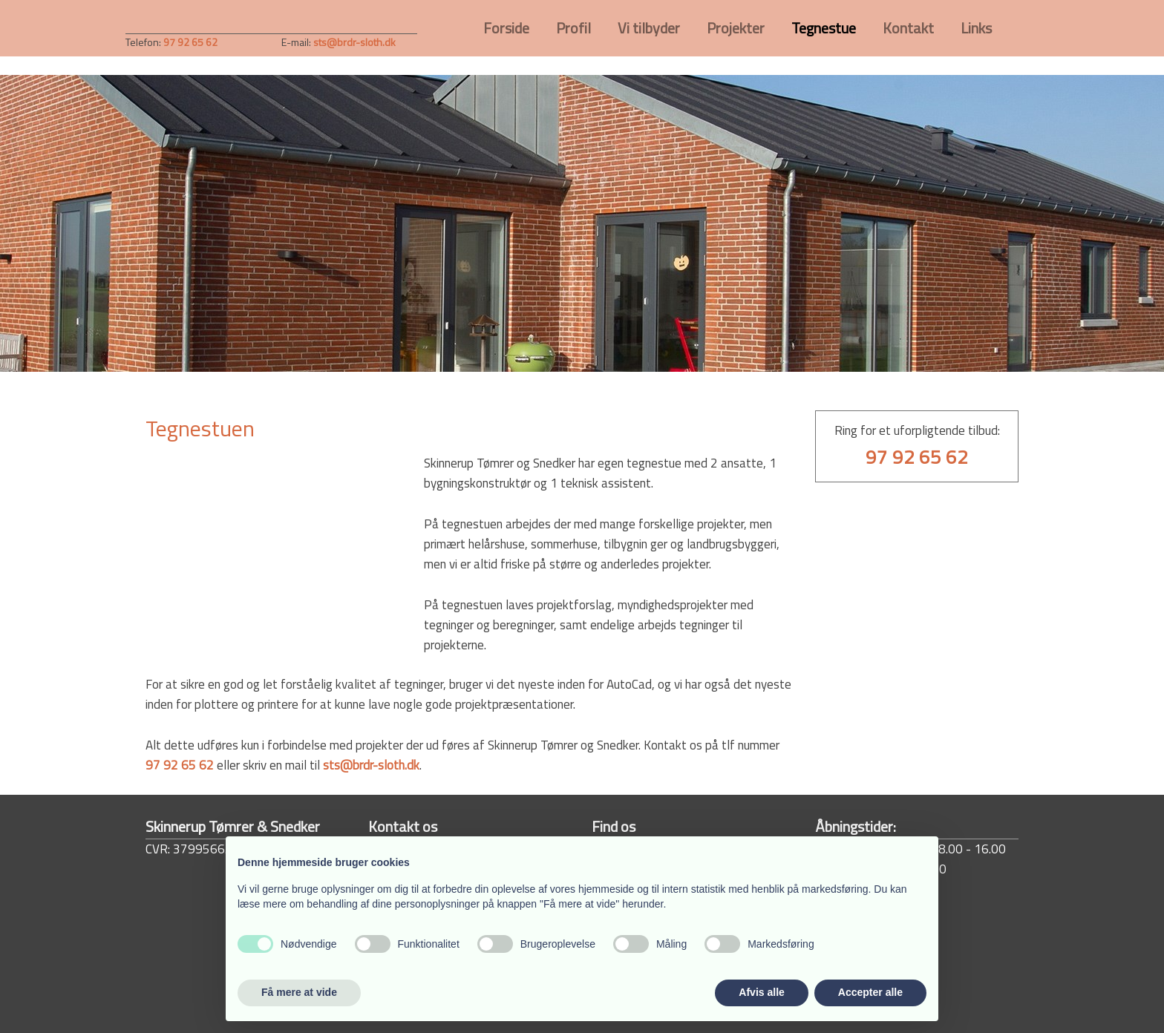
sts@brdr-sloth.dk (354, 42)
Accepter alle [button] (870, 992)
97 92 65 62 (180, 765)
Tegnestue (823, 27)
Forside (506, 27)
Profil (573, 27)
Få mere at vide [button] (299, 992)
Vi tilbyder (649, 27)
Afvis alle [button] (761, 992)
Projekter (736, 27)
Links (976, 27)
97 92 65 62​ (190, 42)
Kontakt (908, 27)
